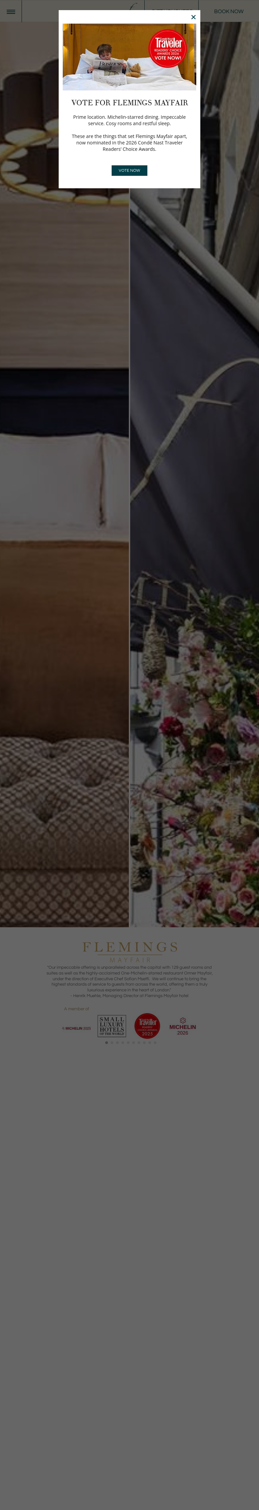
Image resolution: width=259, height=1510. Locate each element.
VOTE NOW (129, 170)
